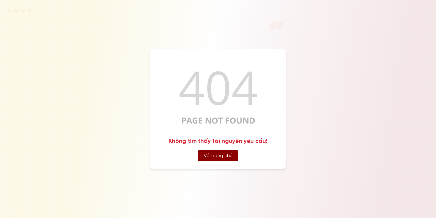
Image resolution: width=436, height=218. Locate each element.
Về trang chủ (218, 155)
